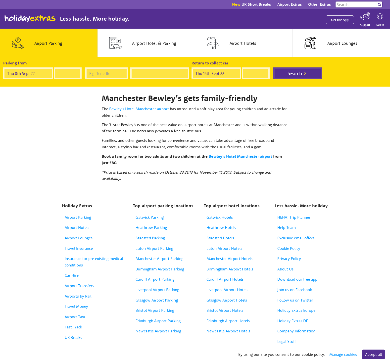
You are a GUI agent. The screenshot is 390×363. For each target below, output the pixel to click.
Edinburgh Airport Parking (158, 320)
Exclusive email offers (295, 237)
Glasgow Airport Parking (157, 300)
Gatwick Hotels (219, 217)
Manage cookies (343, 354)
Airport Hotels (77, 227)
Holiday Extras (30, 18)
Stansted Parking (150, 237)
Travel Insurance (79, 248)
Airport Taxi (75, 316)
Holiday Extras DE (292, 320)
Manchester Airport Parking (159, 258)
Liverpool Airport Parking (157, 289)
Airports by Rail (78, 296)
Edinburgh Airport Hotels (228, 320)
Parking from (15, 62)
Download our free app (297, 279)
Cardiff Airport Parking (155, 279)
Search (295, 73)
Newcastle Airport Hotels (228, 330)
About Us (285, 268)
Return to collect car (210, 62)
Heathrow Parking (151, 227)
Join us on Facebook (294, 289)
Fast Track (73, 326)
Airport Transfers (79, 285)
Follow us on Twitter (295, 300)
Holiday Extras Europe (296, 310)
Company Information (296, 330)
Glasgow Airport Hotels (226, 300)
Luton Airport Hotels (224, 248)
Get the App (340, 20)
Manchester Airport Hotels (229, 258)
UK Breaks (73, 337)
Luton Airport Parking (154, 248)
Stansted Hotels (220, 237)
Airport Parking (78, 217)
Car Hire (72, 275)
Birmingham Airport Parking (160, 268)
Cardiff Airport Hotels (225, 279)
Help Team (286, 227)
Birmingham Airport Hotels (229, 268)
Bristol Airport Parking (155, 310)
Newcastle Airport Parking (158, 330)
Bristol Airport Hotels (224, 310)
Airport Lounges (79, 237)
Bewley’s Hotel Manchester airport (240, 156)
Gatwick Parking (150, 217)
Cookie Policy (288, 248)
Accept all (373, 354)
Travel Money (76, 306)
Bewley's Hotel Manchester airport (139, 108)
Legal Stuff (286, 341)
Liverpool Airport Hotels (227, 289)
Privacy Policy (289, 258)
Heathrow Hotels (221, 227)
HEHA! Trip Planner (293, 217)
